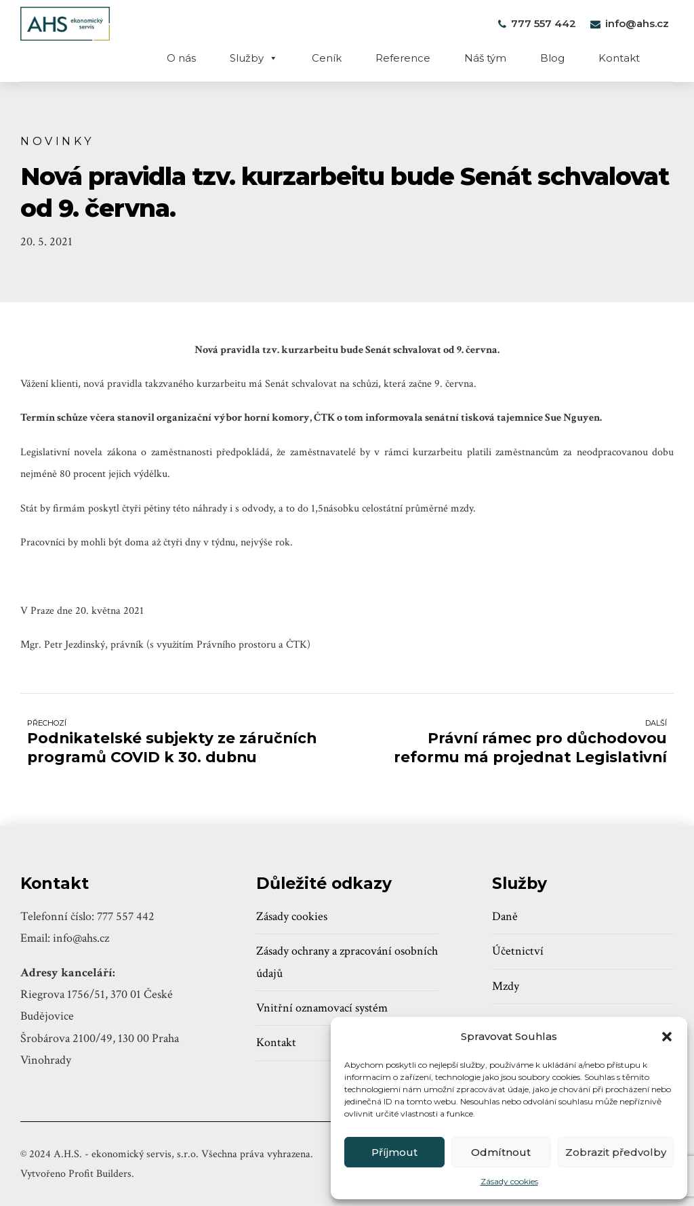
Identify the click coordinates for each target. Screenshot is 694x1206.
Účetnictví (518, 951)
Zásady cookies (509, 1181)
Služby (254, 57)
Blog (552, 57)
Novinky (57, 141)
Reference (402, 57)
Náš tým (485, 57)
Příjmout (394, 1152)
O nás (181, 57)
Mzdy (505, 986)
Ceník (327, 57)
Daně (505, 916)
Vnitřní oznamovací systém (322, 1008)
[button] (667, 1036)
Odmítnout (501, 1152)
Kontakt (619, 57)
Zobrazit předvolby (615, 1152)
